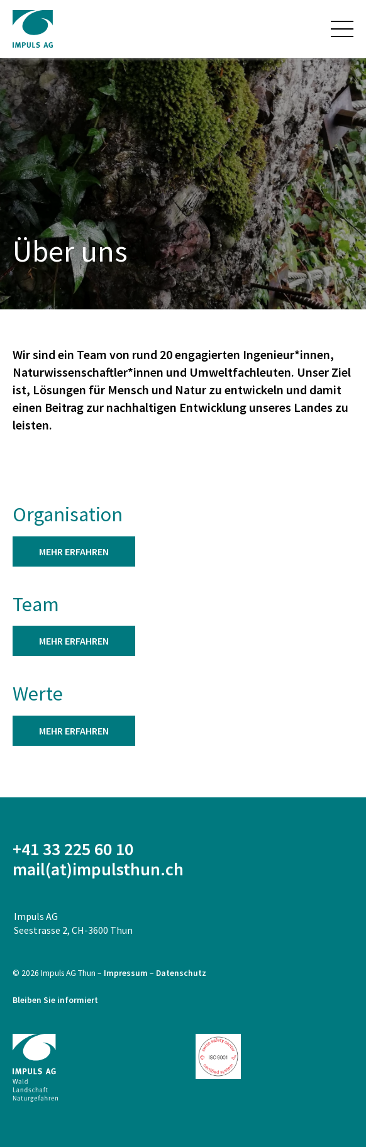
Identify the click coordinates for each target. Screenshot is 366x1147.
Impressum (127, 973)
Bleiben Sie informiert (55, 1000)
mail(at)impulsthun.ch (98, 869)
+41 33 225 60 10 (73, 849)
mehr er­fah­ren (74, 551)
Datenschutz (181, 973)
